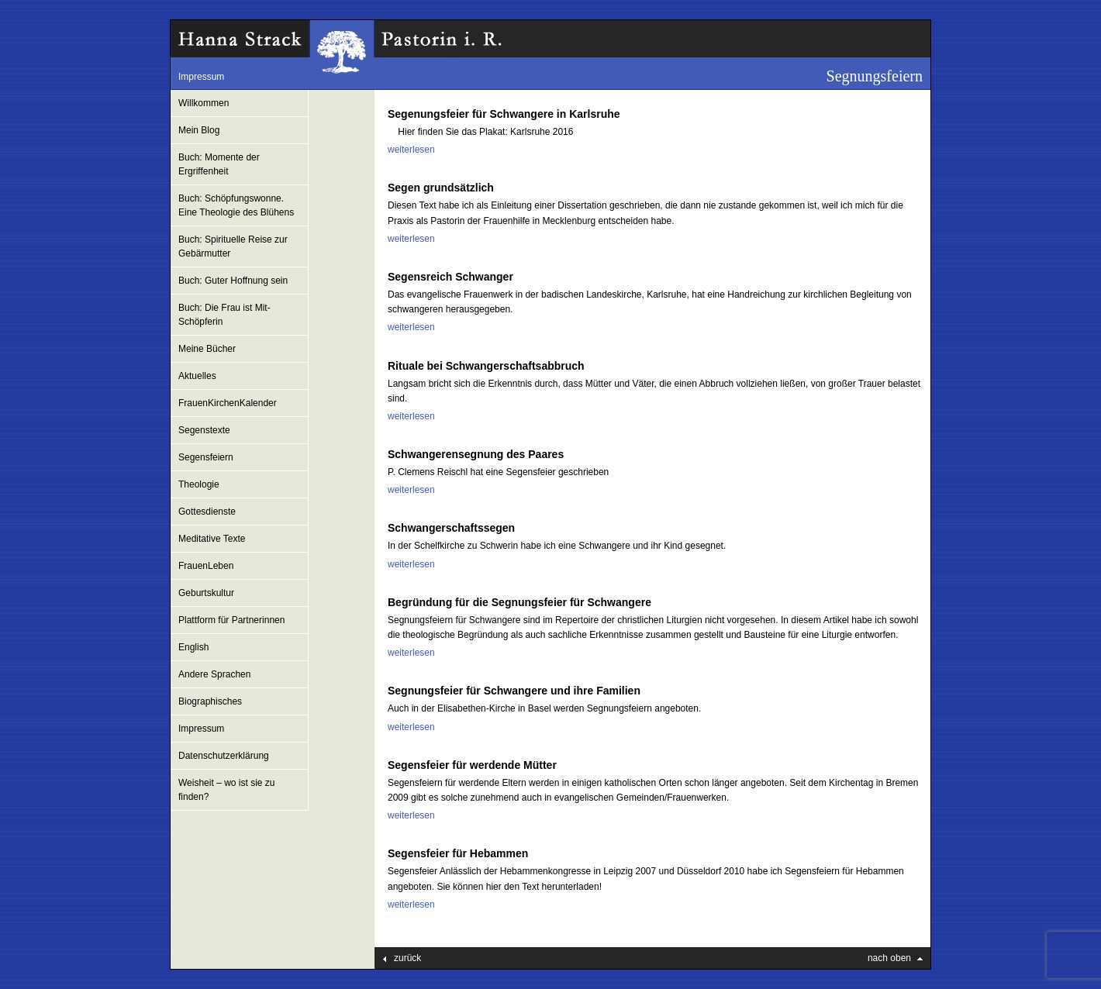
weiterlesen (411, 149)
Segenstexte (204, 430)
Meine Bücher (207, 348)
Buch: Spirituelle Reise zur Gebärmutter (233, 246)
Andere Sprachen (214, 674)
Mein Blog (198, 130)
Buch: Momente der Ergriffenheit (219, 164)
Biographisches (210, 701)
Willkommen (203, 103)
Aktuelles (197, 375)
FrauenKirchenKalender (227, 403)
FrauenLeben (205, 565)
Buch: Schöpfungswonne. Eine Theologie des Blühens (236, 205)
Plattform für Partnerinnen (231, 620)
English (193, 647)
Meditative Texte (212, 538)
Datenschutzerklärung (223, 755)
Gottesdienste (207, 511)
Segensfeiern (205, 457)
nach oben (889, 958)
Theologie (198, 484)
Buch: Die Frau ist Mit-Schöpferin (224, 314)
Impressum (201, 76)
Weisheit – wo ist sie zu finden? (226, 789)
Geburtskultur (206, 593)
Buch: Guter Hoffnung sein (233, 280)
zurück (407, 958)
